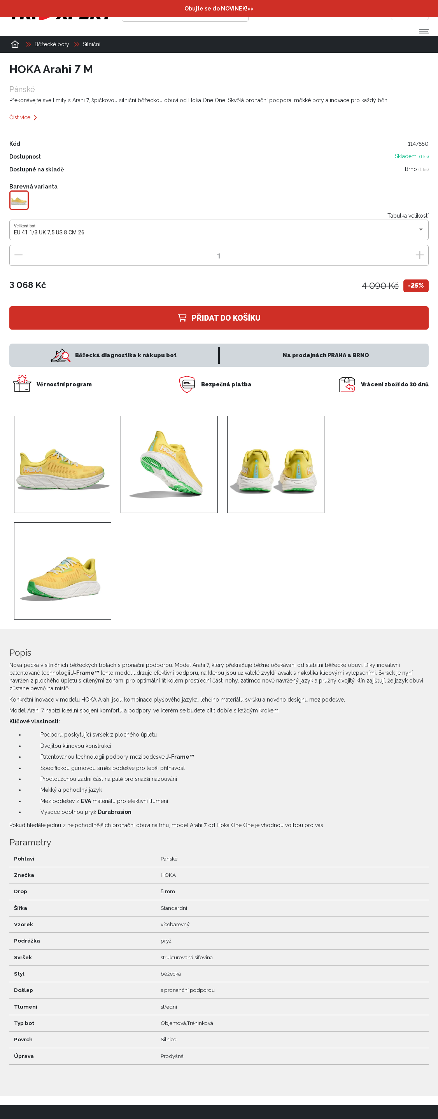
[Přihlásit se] (309, 13)
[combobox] (219, 233)
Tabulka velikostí (408, 216)
